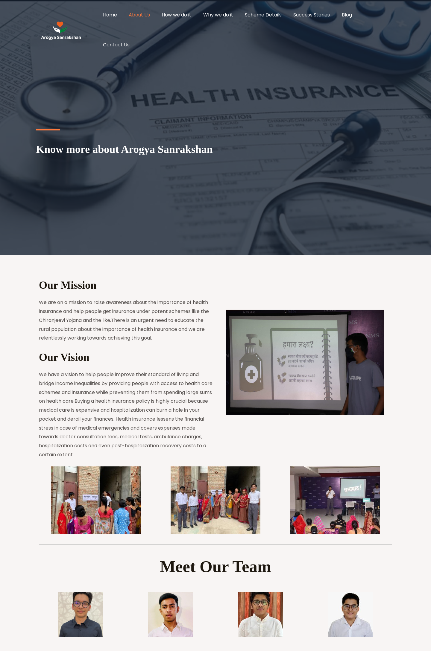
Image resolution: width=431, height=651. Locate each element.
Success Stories (316, 16)
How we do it (187, 16)
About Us (152, 16)
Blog (349, 16)
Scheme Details (269, 16)
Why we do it (227, 16)
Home (125, 16)
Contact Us (377, 16)
